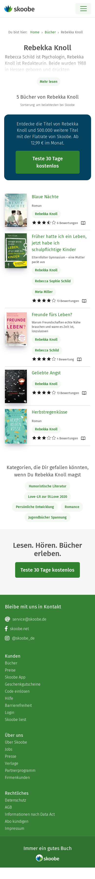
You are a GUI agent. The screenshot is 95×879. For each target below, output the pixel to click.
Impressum (14, 828)
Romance (72, 507)
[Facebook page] (47, 629)
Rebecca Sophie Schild (53, 281)
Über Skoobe (16, 742)
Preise (10, 670)
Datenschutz (15, 800)
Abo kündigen (16, 821)
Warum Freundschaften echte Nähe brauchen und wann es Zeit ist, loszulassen (56, 327)
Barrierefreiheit (18, 705)
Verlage (11, 763)
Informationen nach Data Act (30, 814)
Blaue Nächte (45, 196)
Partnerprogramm (20, 770)
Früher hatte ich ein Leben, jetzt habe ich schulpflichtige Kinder (59, 243)
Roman (37, 206)
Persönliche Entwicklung (35, 507)
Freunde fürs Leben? (52, 314)
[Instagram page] (47, 638)
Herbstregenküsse (49, 412)
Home (35, 32)
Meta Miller (44, 292)
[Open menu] (83, 8)
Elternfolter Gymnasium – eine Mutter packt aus (58, 259)
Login (9, 712)
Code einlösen (17, 691)
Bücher (50, 32)
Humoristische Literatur (47, 486)
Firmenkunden (17, 777)
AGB (8, 807)
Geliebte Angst (46, 373)
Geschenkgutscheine (23, 684)
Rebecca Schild (47, 350)
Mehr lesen (48, 82)
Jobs (8, 749)
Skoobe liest (15, 719)
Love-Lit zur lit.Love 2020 (47, 497)
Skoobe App (15, 677)
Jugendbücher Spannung (47, 517)
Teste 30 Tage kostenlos (47, 162)
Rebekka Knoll (46, 214)
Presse (10, 756)
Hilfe (9, 698)
